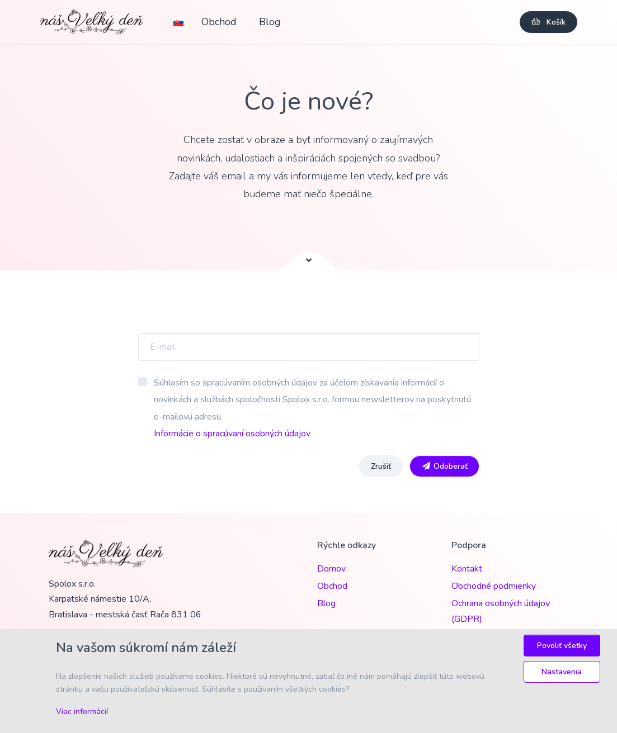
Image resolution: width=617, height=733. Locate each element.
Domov (331, 569)
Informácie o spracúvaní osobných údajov (232, 433)
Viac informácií (82, 711)
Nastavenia (561, 672)
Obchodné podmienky (493, 586)
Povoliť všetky (562, 645)
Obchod (220, 21)
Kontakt (466, 569)
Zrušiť (381, 466)
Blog (271, 21)
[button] (182, 22)
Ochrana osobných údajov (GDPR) (500, 611)
